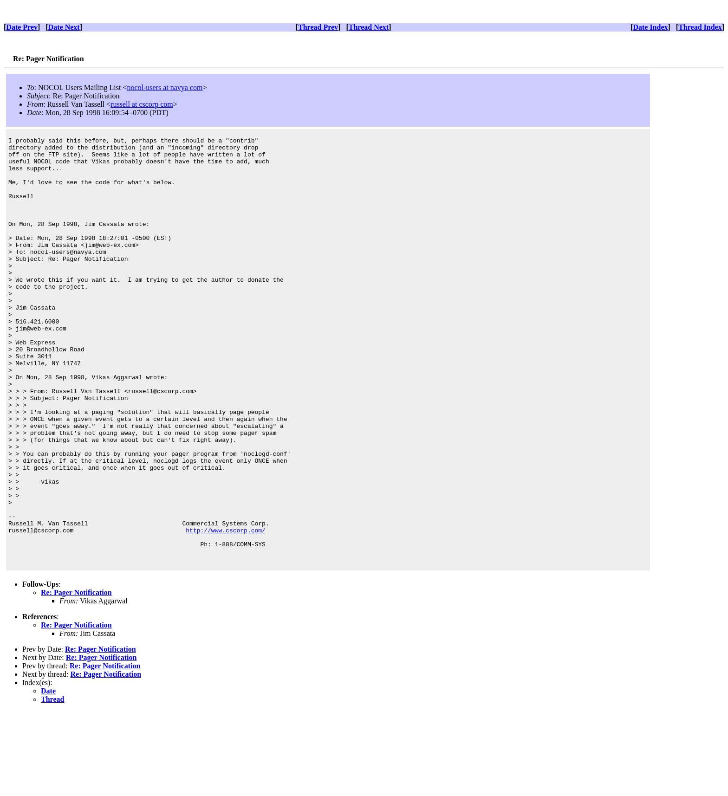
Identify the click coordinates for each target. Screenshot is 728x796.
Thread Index (700, 27)
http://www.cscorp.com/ (226, 609)
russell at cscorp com (141, 104)
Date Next (64, 27)
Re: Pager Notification (76, 677)
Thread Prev (318, 27)
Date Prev (22, 27)
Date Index (650, 27)
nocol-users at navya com (164, 87)
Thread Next (369, 27)
